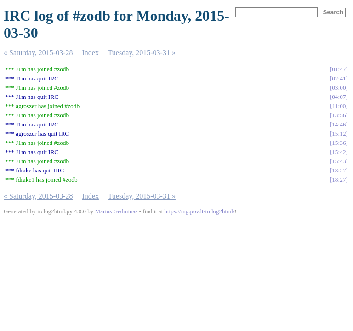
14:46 (339, 124)
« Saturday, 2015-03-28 (38, 53)
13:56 (339, 115)
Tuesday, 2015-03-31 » (142, 53)
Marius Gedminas (116, 211)
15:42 (339, 151)
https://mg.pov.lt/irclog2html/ (200, 211)
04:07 (339, 96)
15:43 (339, 161)
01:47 (339, 69)
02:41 (339, 78)
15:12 (339, 133)
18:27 (339, 170)
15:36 (339, 142)
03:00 (339, 87)
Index (90, 53)
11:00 (339, 106)
